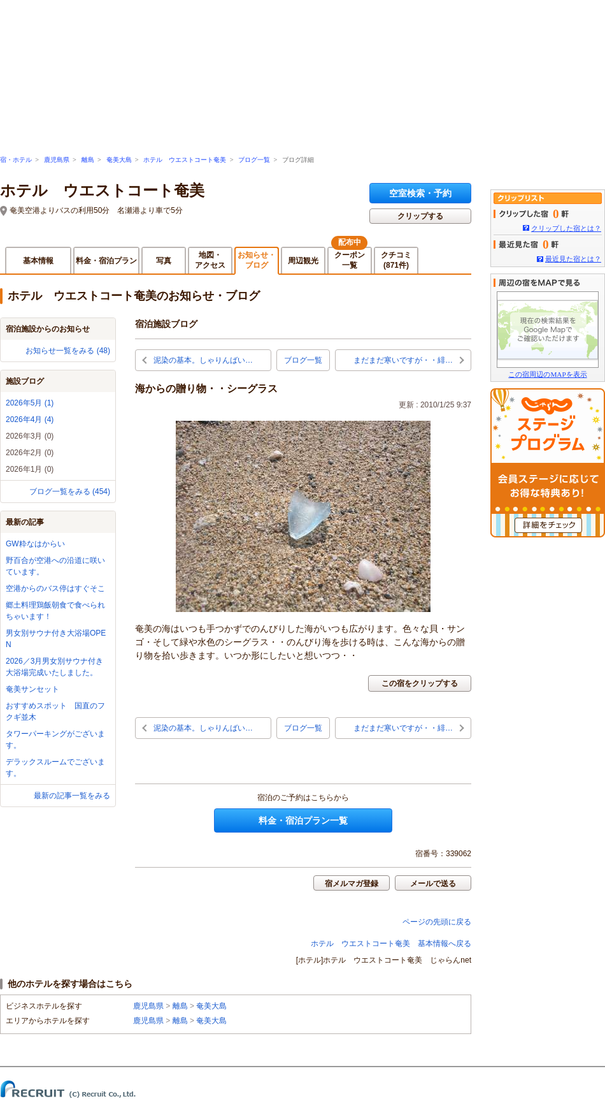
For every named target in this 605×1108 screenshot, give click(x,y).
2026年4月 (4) (29, 419)
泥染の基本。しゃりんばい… (203, 360)
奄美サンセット (32, 689)
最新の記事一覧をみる (72, 795)
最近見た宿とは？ (573, 259)
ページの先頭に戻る (436, 921)
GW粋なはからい (35, 543)
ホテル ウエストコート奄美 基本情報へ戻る (391, 943)
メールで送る (433, 883)
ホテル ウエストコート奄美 (184, 159)
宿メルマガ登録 (351, 883)
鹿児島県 (56, 159)
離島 (88, 159)
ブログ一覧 (254, 159)
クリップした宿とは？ (566, 228)
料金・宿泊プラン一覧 (303, 820)
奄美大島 (119, 159)
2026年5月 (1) (29, 402)
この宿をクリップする (419, 683)
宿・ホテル (16, 159)
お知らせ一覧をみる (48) (67, 350)
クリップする (420, 216)
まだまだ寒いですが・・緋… (403, 360)
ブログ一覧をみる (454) (69, 491)
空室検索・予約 (420, 193)
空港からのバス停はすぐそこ (55, 588)
